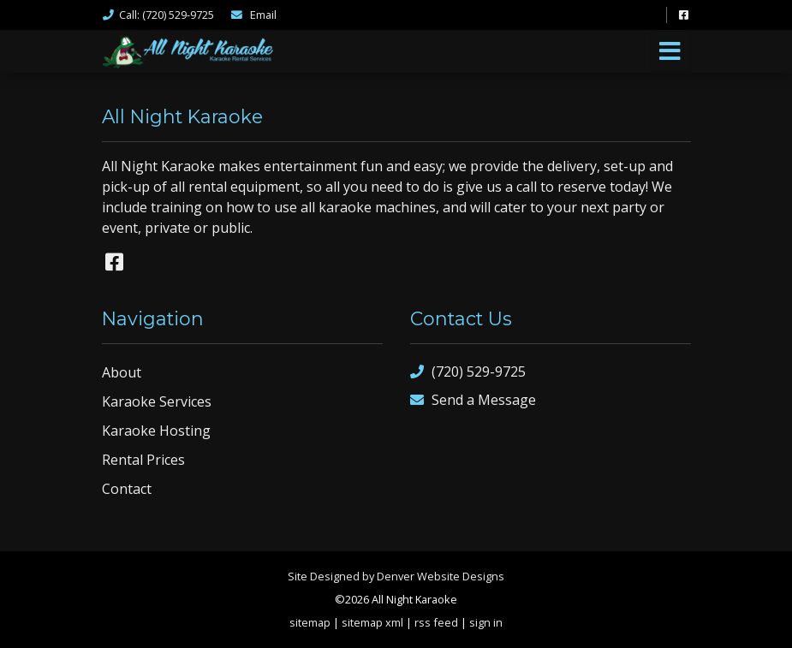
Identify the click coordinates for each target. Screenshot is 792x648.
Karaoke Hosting (156, 430)
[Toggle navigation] (670, 51)
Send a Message (473, 400)
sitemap (309, 622)
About (121, 372)
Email (253, 14)
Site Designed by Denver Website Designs (396, 576)
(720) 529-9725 (468, 372)
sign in (486, 622)
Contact (127, 488)
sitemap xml (372, 622)
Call (158, 14)
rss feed (436, 622)
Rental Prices (143, 459)
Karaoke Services (156, 401)
